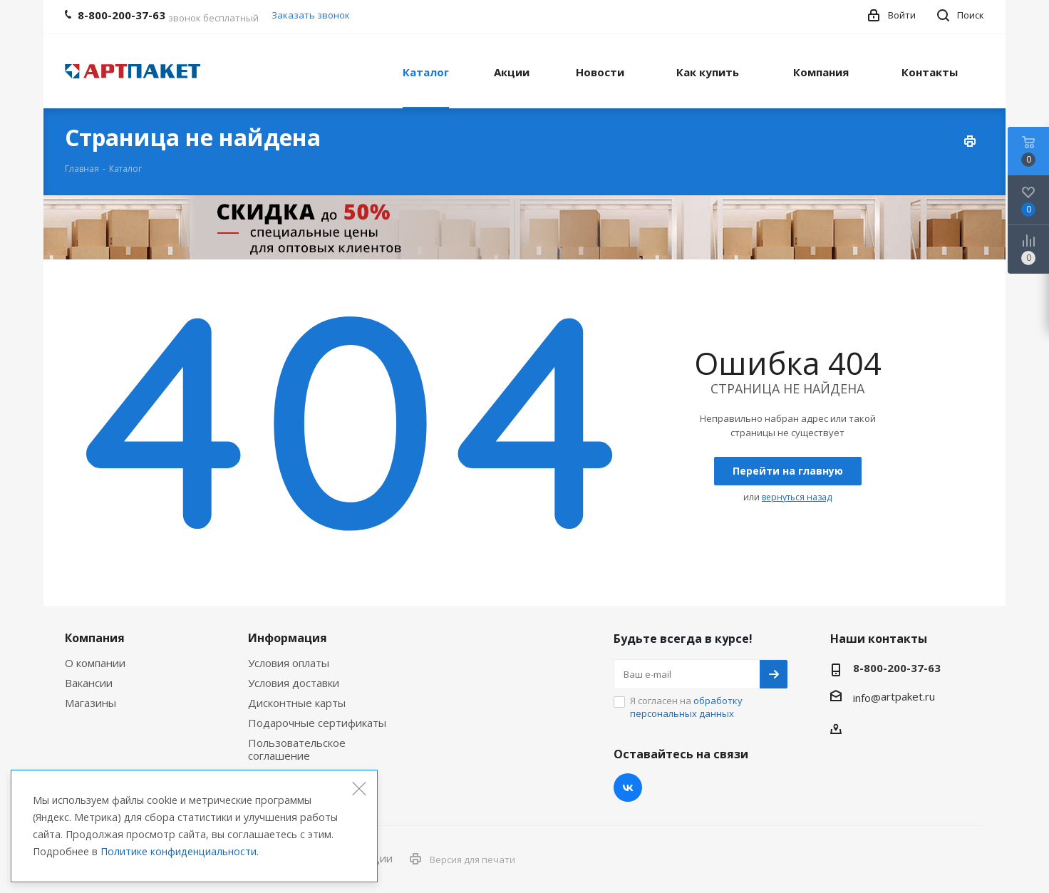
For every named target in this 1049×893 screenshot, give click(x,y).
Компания (95, 638)
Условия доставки (293, 683)
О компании (95, 663)
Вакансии (89, 683)
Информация (287, 638)
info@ (867, 698)
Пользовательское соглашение (297, 749)
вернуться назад (797, 497)
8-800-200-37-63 (897, 668)
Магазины (90, 703)
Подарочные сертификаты (317, 723)
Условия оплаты (288, 663)
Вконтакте (628, 787)
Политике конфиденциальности (178, 851)
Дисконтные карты (297, 703)
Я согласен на (686, 707)
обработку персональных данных (686, 707)
